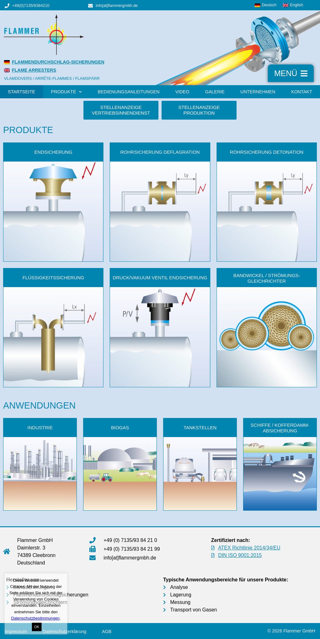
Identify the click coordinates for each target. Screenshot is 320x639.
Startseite (21, 91)
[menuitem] (266, 5)
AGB (106, 631)
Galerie (214, 91)
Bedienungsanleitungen (129, 91)
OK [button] (36, 627)
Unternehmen (257, 91)
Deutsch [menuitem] (269, 5)
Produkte (66, 91)
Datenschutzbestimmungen (35, 618)
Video (182, 91)
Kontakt (301, 91)
